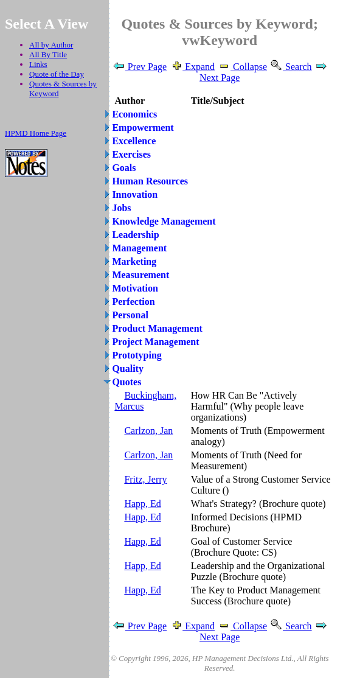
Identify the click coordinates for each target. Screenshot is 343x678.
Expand (192, 66)
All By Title (48, 54)
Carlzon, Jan (148, 430)
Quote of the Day (56, 74)
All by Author (51, 44)
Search (290, 66)
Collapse (242, 66)
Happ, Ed (142, 503)
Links (38, 64)
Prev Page (139, 66)
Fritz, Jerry (145, 479)
